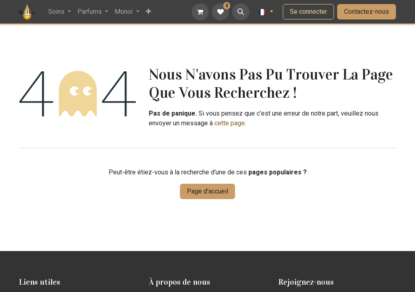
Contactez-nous (366, 11)
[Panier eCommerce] (200, 11)
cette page (229, 123)
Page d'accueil (207, 191)
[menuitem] (59, 12)
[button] (240, 11)
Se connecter (308, 11)
